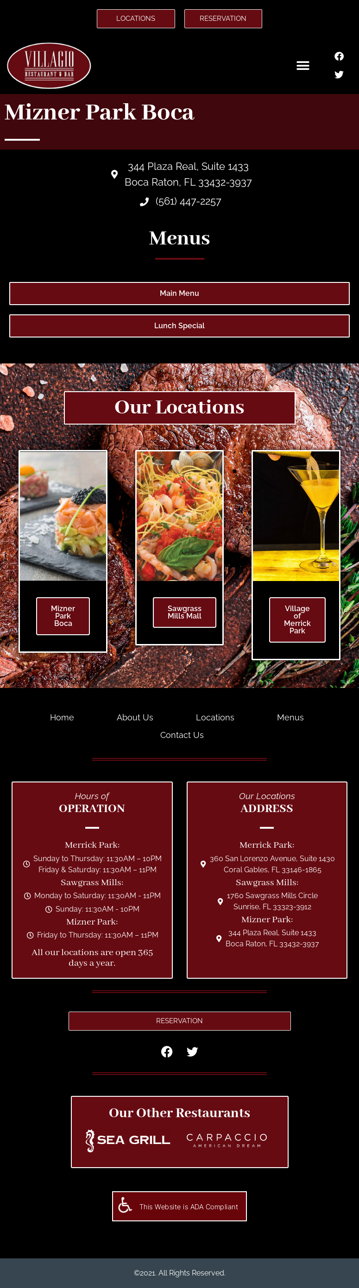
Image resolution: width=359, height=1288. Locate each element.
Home (62, 717)
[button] (303, 66)
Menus (290, 717)
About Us (135, 717)
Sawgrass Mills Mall (185, 612)
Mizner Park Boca (63, 616)
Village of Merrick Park (297, 619)
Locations (215, 717)
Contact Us (182, 735)
